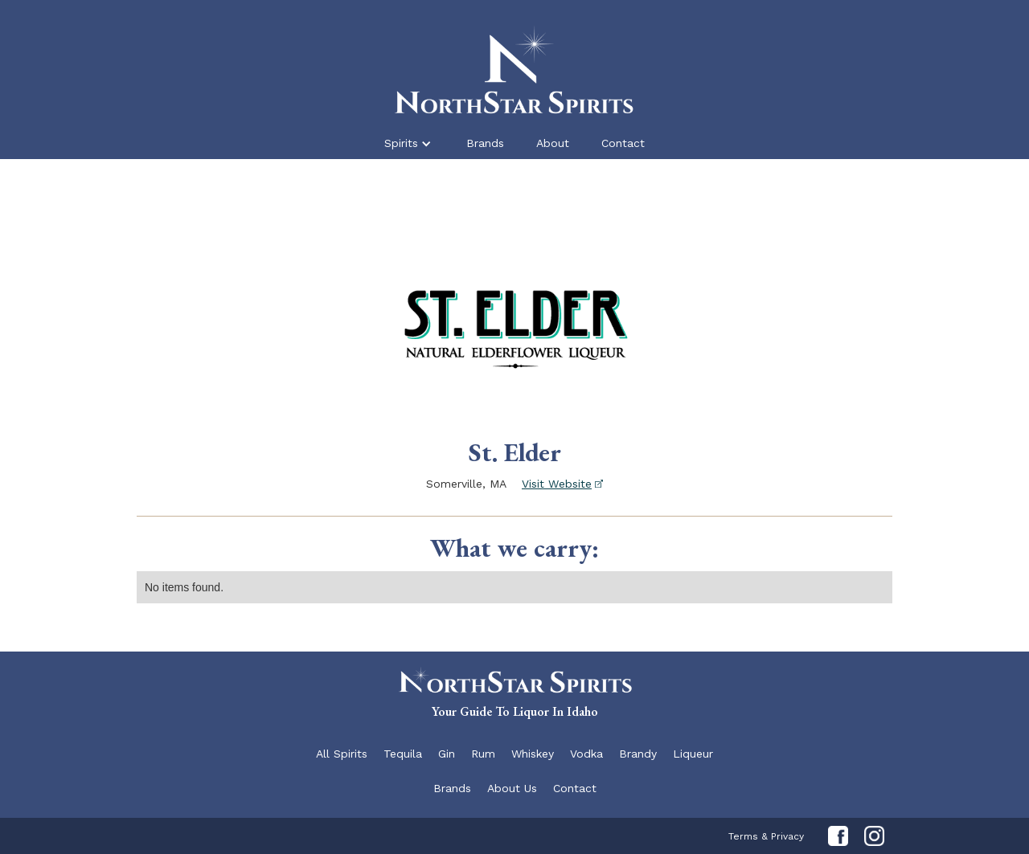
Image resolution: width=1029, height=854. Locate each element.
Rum (483, 753)
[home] (514, 67)
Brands (485, 143)
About (552, 143)
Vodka (586, 753)
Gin (446, 753)
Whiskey (532, 753)
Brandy (638, 753)
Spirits (401, 143)
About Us (512, 788)
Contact (623, 143)
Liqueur (693, 753)
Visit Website (557, 483)
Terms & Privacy (766, 836)
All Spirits (341, 753)
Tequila (402, 753)
